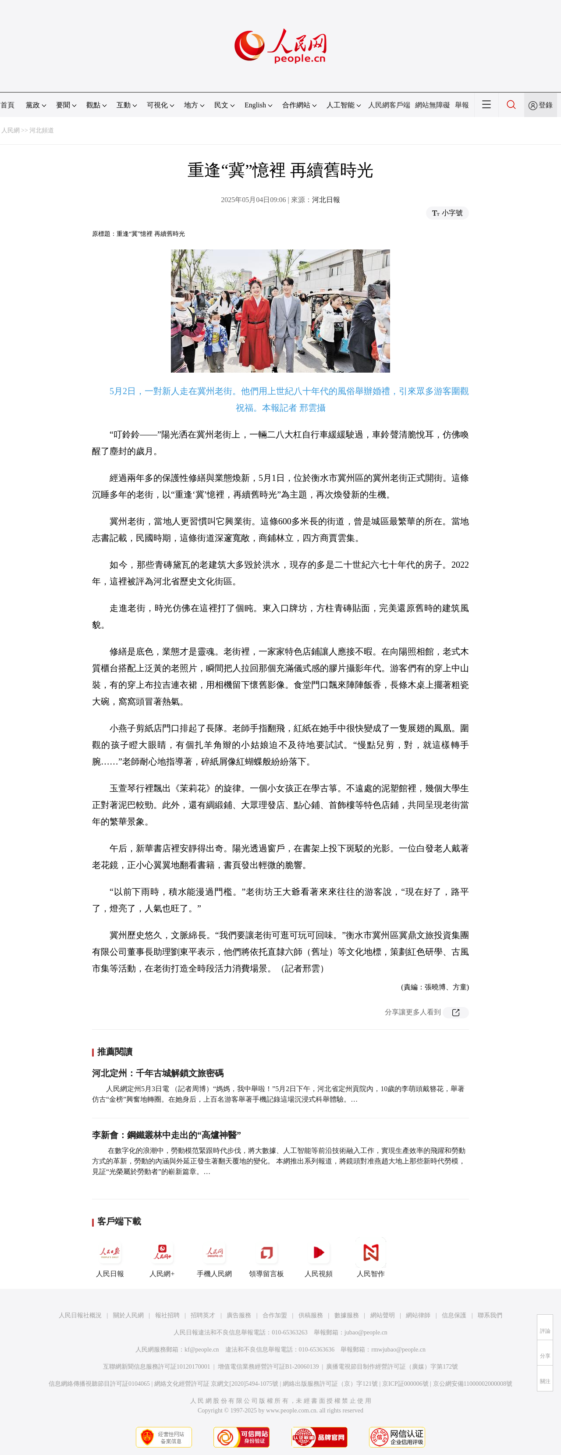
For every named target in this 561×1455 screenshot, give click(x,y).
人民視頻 (318, 1257)
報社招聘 (167, 1315)
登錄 (546, 105)
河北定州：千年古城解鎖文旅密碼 (158, 1073)
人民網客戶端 (389, 105)
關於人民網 (128, 1315)
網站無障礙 (432, 105)
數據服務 (346, 1315)
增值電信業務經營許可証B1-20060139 (268, 1366)
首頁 (7, 105)
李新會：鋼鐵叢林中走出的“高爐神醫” (166, 1135)
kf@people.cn (202, 1349)
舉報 (462, 105)
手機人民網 (214, 1257)
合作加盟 (275, 1315)
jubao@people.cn (365, 1332)
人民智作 (370, 1257)
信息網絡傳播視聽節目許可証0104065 (99, 1383)
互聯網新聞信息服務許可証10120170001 (156, 1366)
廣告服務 (239, 1315)
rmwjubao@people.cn (398, 1349)
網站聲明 (382, 1315)
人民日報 (110, 1257)
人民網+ (162, 1257)
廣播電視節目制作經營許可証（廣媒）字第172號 (392, 1366)
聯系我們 (490, 1315)
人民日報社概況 (80, 1315)
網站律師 (418, 1315)
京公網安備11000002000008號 (472, 1383)
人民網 (10, 130)
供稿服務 (310, 1315)
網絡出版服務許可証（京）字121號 (330, 1383)
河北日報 (326, 199)
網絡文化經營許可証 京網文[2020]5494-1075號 (216, 1383)
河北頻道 (41, 130)
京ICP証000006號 (405, 1383)
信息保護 (454, 1315)
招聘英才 (203, 1315)
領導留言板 (266, 1257)
